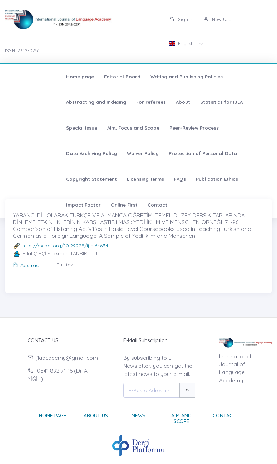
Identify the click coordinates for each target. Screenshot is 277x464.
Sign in (181, 19)
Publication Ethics (164, 153)
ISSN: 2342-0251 (22, 50)
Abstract (27, 265)
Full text (65, 264)
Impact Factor (213, 153)
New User (218, 19)
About (60, 102)
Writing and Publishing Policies (134, 76)
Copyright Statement (39, 153)
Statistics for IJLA (99, 102)
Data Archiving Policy (98, 128)
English (182, 43)
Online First (253, 153)
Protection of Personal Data (209, 128)
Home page (27, 76)
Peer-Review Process (38, 128)
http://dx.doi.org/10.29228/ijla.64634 (65, 245)
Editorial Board (69, 76)
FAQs (127, 153)
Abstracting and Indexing (210, 76)
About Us (96, 415)
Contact (23, 179)
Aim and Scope (181, 418)
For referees (28, 102)
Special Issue (145, 102)
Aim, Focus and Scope (197, 102)
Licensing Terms (93, 153)
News (138, 415)
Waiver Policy (149, 128)
